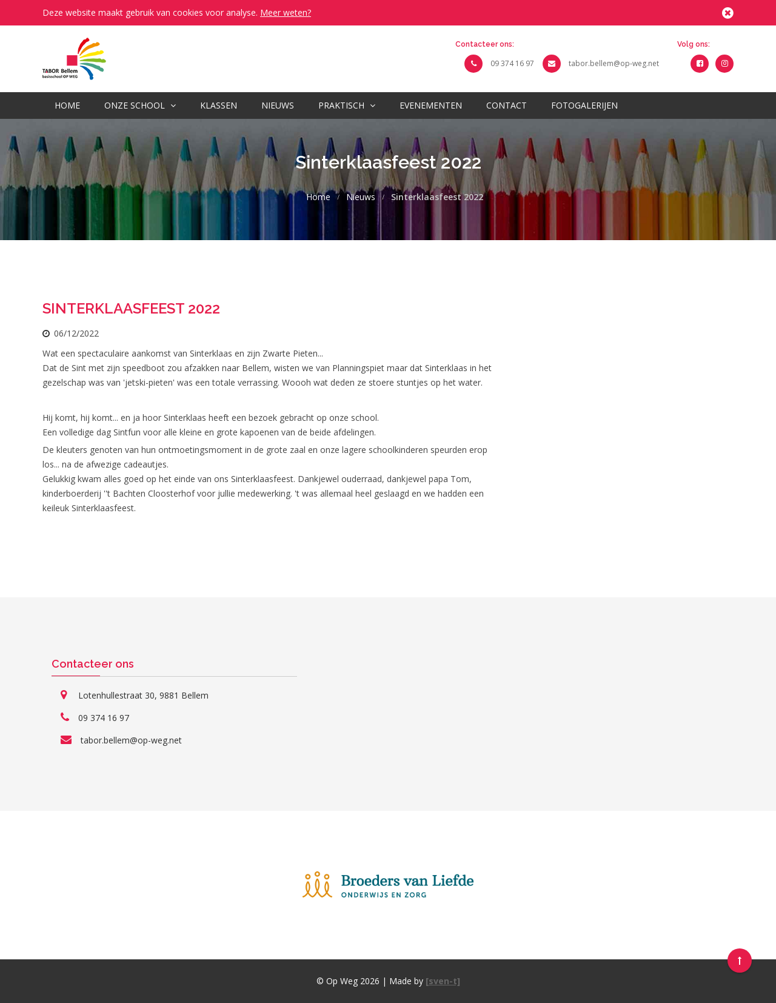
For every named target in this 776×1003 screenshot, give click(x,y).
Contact (506, 105)
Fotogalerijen (584, 105)
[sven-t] (443, 981)
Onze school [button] (140, 105)
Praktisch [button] (346, 105)
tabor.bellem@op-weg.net (614, 63)
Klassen (218, 105)
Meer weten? (285, 12)
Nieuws (277, 105)
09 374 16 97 (512, 63)
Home (67, 105)
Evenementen (431, 105)
